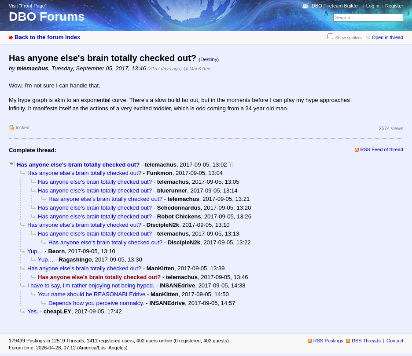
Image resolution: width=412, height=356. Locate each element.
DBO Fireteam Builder (335, 5)
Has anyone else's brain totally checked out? (78, 164)
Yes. (32, 311)
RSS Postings (328, 340)
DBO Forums (47, 16)
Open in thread (387, 37)
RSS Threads (366, 340)
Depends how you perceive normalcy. (96, 303)
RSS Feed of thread (382, 149)
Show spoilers (348, 37)
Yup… (35, 251)
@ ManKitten (196, 68)
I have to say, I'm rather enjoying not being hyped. (90, 285)
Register (394, 5)
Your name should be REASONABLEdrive (91, 294)
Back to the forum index (47, 37)
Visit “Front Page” (28, 5)
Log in (372, 5)
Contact (394, 340)
